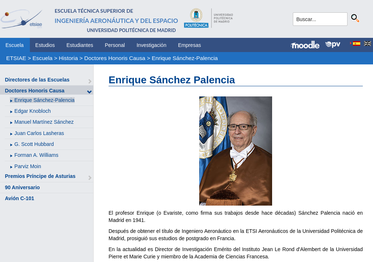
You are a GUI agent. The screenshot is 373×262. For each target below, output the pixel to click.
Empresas (189, 45)
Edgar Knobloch (33, 111)
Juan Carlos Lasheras (39, 133)
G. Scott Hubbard (34, 144)
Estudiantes (80, 45)
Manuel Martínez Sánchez (44, 122)
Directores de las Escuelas (37, 80)
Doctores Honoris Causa (114, 58)
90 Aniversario (22, 187)
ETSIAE (16, 58)
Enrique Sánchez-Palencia (184, 58)
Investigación (151, 45)
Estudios (45, 45)
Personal (115, 45)
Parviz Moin (28, 166)
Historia (68, 58)
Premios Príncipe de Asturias (40, 176)
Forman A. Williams (37, 155)
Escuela (14, 45)
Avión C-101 (19, 198)
